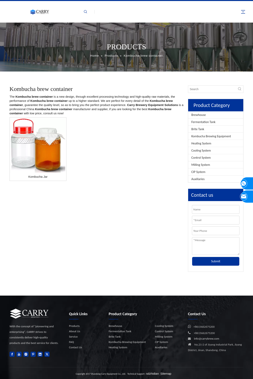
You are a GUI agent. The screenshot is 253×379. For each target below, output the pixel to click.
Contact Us (75, 347)
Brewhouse (198, 115)
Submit (215, 261)
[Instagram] (26, 354)
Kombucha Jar (38, 176)
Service (73, 336)
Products (74, 326)
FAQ (71, 342)
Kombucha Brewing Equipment (211, 136)
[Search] (212, 89)
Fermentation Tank (203, 122)
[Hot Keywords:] (239, 89)
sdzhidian (152, 373)
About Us (74, 331)
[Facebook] (12, 354)
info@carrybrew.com (206, 338)
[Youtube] (19, 354)
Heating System (201, 143)
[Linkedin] (40, 354)
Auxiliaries (198, 179)
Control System (201, 157)
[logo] (29, 313)
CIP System (198, 172)
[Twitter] (47, 354)
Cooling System (201, 150)
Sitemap (165, 373)
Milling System (200, 165)
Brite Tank (197, 129)
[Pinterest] (33, 354)
